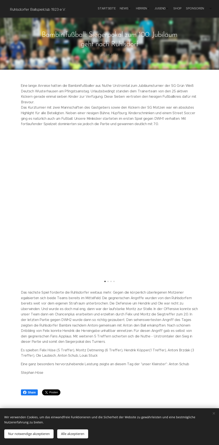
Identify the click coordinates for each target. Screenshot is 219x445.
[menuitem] (168, 8)
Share (29, 392)
